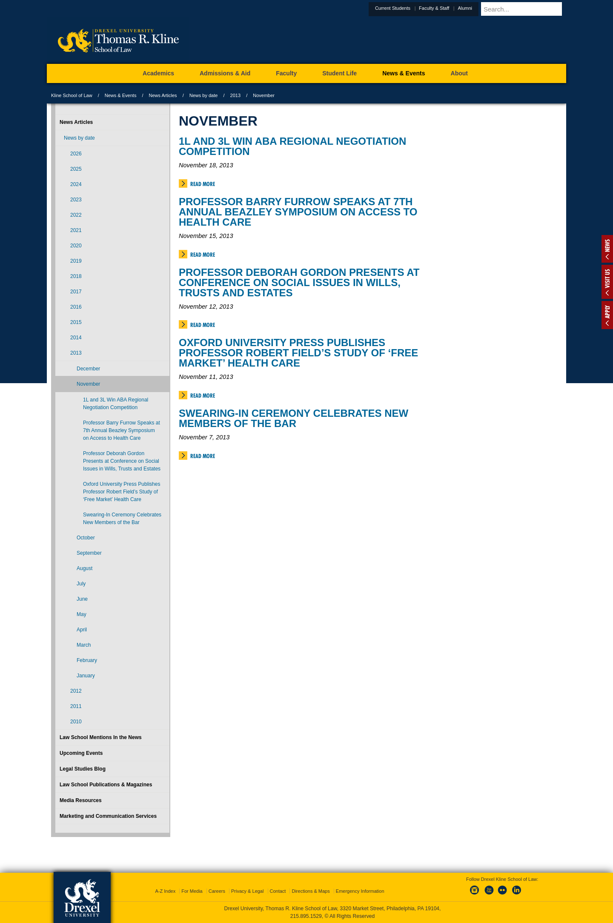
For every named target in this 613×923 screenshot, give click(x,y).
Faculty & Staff (455, 8)
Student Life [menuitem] (339, 73)
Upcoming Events (81, 753)
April (82, 630)
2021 (76, 230)
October (86, 538)
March (84, 645)
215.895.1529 (306, 916)
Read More (202, 184)
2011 (76, 706)
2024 (76, 184)
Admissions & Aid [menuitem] (225, 73)
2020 (76, 246)
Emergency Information (360, 891)
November (88, 384)
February (87, 660)
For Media (192, 891)
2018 (76, 276)
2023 (76, 200)
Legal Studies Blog (83, 769)
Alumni (485, 8)
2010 (76, 722)
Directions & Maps (310, 891)
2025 (76, 169)
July (81, 584)
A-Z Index (165, 891)
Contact (278, 891)
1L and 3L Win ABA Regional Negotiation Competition (292, 146)
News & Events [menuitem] (403, 73)
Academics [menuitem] (158, 73)
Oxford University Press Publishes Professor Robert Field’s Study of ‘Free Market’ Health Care (298, 353)
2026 (76, 154)
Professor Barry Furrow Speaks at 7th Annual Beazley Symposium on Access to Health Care (298, 212)
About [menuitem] (459, 73)
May (81, 614)
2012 (76, 691)
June (82, 599)
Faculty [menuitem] (286, 73)
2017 (76, 292)
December (88, 369)
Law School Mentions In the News (101, 737)
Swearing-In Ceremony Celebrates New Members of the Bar (293, 418)
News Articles (163, 95)
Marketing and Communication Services (108, 816)
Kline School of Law (71, 95)
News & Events (121, 95)
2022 (76, 215)
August (84, 568)
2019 (76, 261)
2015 (76, 322)
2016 (76, 307)
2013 (235, 95)
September (89, 553)
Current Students (413, 8)
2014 (76, 338)
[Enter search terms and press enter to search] (534, 9)
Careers (217, 891)
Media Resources (81, 800)
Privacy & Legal (247, 891)
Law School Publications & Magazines (106, 785)
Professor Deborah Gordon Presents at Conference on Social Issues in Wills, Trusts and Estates (299, 282)
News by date (203, 95)
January (86, 676)
